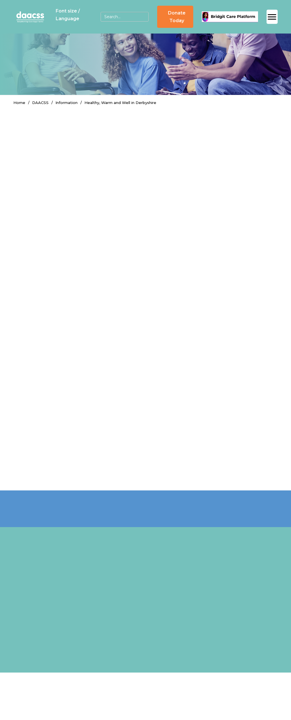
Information (66, 102)
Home (19, 102)
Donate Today (177, 16)
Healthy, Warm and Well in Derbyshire (120, 102)
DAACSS (40, 102)
